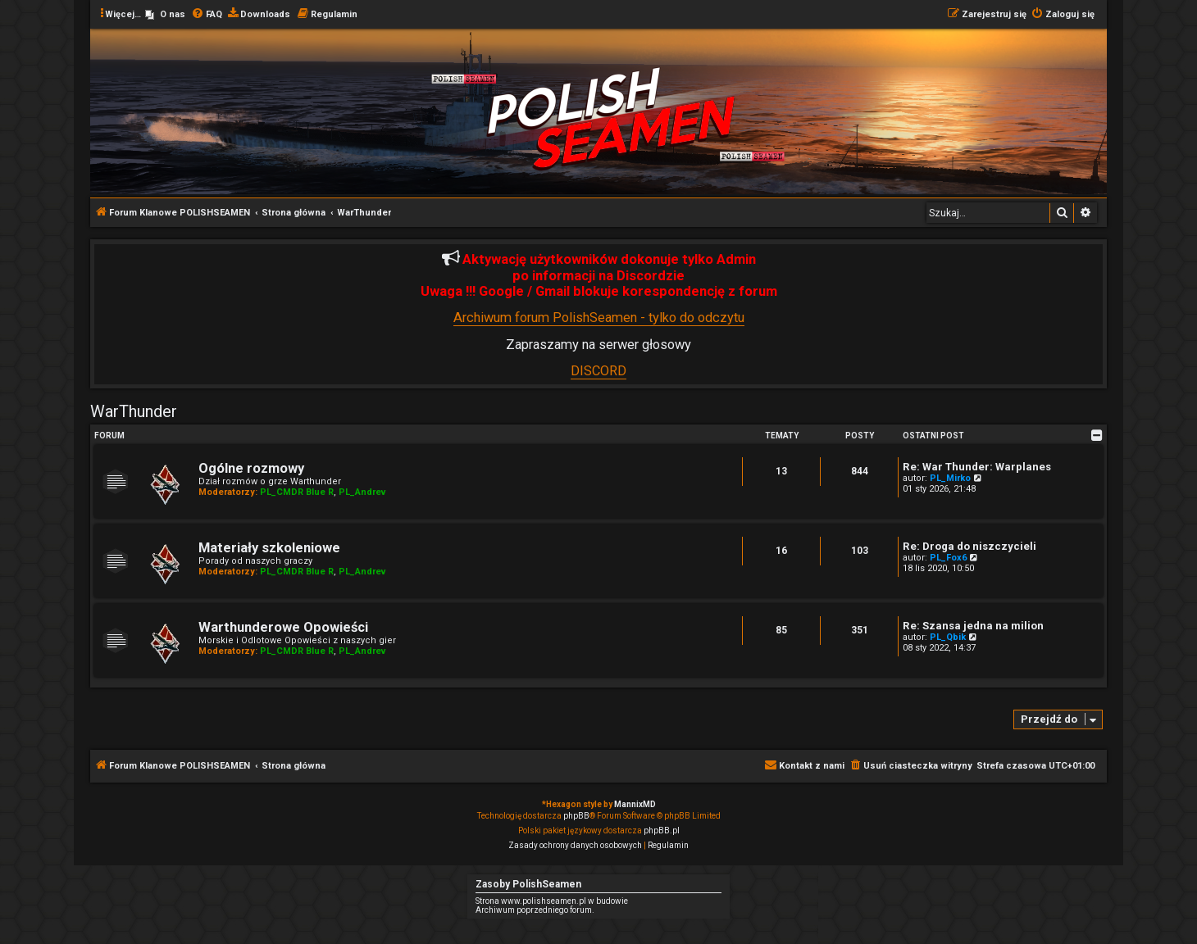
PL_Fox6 (948, 557)
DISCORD (598, 371)
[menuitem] (165, 15)
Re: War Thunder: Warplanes (977, 467)
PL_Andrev (362, 492)
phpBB (576, 815)
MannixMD (635, 804)
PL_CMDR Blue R (297, 492)
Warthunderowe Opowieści (283, 627)
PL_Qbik (948, 637)
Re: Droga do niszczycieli (969, 546)
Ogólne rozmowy (251, 468)
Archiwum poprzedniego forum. (535, 909)
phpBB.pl (662, 830)
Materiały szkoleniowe (269, 548)
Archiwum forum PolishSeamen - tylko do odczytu (598, 317)
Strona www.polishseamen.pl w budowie (552, 900)
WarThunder (133, 411)
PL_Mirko (950, 478)
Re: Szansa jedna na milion (973, 626)
